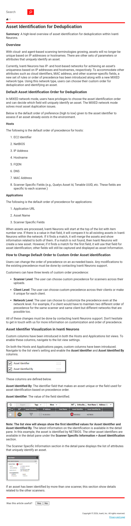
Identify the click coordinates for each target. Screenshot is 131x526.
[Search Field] (19, 12)
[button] (30, 12)
